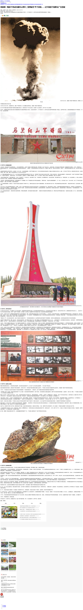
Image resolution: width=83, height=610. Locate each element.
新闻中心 (2, 0)
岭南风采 (8, 0)
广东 (5, 0)
